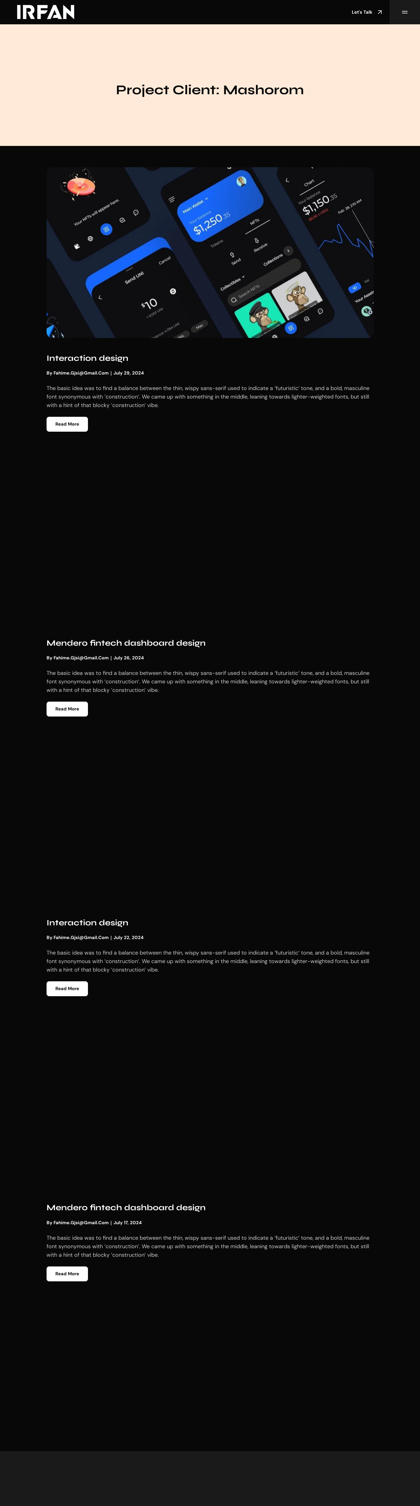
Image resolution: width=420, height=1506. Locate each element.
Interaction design (87, 358)
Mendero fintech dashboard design (126, 643)
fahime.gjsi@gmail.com (81, 373)
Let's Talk (367, 12)
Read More (67, 424)
